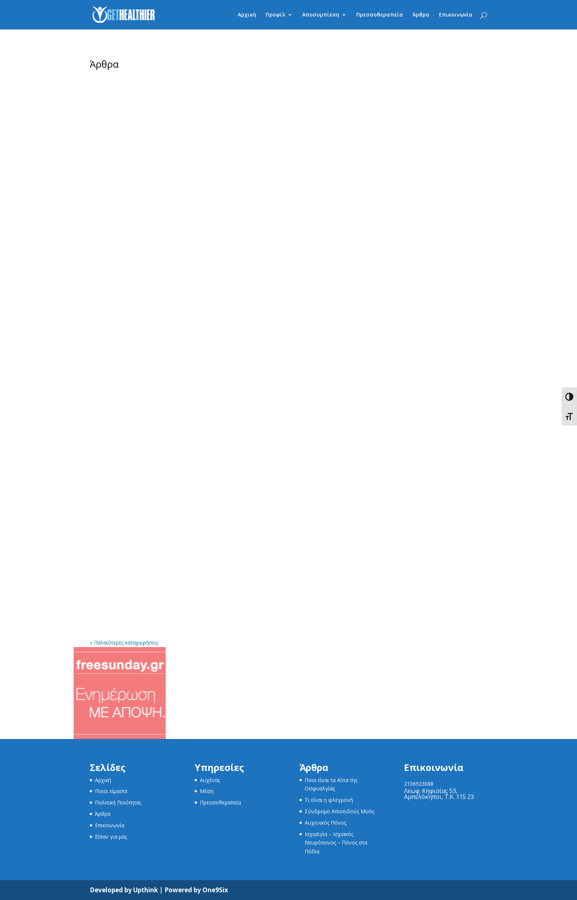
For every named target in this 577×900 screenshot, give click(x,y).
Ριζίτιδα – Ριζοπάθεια (411, 230)
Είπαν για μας (111, 836)
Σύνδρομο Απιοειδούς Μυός (421, 94)
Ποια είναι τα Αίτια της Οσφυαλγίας (133, 97)
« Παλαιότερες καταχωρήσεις (124, 642)
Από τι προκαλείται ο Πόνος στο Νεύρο (427, 361)
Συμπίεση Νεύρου (265, 447)
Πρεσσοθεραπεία (379, 15)
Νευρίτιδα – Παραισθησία (137, 373)
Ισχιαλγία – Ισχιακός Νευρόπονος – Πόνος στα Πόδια (288, 234)
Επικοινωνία (455, 15)
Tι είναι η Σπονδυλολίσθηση (142, 501)
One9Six (215, 890)
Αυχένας (210, 779)
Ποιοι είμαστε (111, 791)
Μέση (206, 791)
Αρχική (247, 15)
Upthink (145, 890)
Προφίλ (275, 15)
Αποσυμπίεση (320, 15)
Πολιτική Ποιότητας (118, 802)
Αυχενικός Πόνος (124, 237)
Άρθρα (421, 15)
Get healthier (112, 111)
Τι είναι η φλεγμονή (268, 94)
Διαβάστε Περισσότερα (124, 192)
